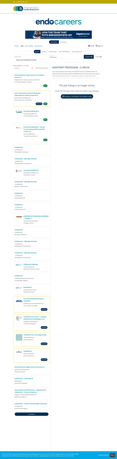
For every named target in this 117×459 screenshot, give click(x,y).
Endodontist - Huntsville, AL (24, 378)
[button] (98, 57)
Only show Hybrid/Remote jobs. (26, 60)
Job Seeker (54, 42)
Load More (31, 414)
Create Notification (42, 68)
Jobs (22, 46)
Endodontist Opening (30, 264)
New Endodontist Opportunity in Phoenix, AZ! (30, 367)
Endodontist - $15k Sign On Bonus (26, 159)
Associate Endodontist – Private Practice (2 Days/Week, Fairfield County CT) (34, 129)
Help (91, 46)
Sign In (99, 46)
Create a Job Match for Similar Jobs (77, 96)
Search (37, 51)
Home (17, 46)
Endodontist (19, 147)
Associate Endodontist (31, 111)
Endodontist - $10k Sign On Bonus (26, 182)
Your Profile (29, 46)
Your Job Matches (64, 51)
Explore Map (52, 51)
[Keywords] (31, 57)
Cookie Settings (103, 455)
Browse (44, 51)
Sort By (17, 68)
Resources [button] (38, 46)
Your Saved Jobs (77, 51)
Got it (112, 455)
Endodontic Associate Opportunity (34, 335)
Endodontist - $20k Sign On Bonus (26, 241)
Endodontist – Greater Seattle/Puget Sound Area (31, 403)
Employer (63, 42)
